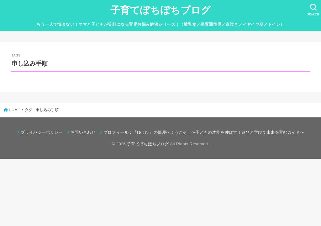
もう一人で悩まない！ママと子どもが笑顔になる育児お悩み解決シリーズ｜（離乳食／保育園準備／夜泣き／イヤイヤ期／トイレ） (160, 24)
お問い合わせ (83, 132)
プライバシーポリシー (41, 132)
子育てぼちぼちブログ (160, 10)
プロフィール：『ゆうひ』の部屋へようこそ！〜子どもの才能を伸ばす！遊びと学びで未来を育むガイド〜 (203, 132)
